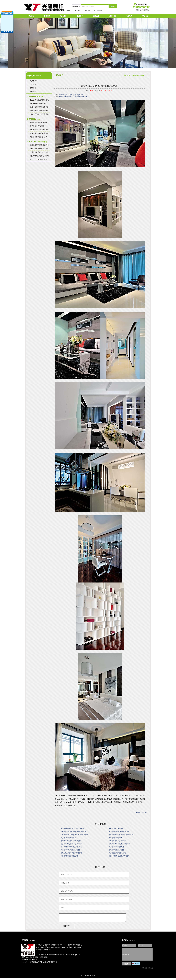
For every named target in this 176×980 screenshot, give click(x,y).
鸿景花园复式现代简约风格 (39, 152)
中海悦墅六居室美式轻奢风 (39, 100)
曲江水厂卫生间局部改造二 (39, 159)
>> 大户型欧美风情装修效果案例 (116, 853)
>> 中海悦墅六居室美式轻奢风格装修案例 (71, 829)
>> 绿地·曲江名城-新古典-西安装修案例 (118, 844)
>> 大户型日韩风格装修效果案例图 (69, 850)
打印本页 (137, 812)
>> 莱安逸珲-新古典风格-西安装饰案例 (70, 844)
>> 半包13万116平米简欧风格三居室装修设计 (120, 835)
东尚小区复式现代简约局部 (39, 149)
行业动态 (129, 16)
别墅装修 (87, 10)
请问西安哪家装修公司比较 (39, 130)
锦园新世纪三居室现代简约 (39, 156)
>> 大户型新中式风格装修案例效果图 (118, 832)
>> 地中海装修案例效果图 (114, 838)
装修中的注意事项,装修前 (38, 122)
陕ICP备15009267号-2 (88, 977)
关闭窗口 (144, 812)
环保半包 (33, 91)
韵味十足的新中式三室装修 (39, 114)
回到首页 (141, 75)
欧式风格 (77, 10)
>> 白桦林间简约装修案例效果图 (68, 856)
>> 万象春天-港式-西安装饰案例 (116, 841)
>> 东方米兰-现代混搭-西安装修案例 (70, 841)
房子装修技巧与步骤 (37, 126)
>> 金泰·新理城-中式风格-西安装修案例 (70, 847)
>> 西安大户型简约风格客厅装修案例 (118, 856)
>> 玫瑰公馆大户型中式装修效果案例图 (70, 853)
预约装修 (63, 16)
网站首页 (31, 16)
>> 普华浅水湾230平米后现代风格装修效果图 (72, 832)
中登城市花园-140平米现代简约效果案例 (71, 95)
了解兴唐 (145, 16)
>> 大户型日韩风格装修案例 (115, 847)
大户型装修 (34, 81)
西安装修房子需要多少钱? (39, 137)
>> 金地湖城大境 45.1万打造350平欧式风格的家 (73, 835)
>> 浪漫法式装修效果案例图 (115, 850)
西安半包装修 (98, 10)
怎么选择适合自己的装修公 (39, 133)
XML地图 (150, 969)
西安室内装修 (66, 10)
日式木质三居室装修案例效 (39, 107)
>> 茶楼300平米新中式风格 (115, 829)
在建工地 (96, 16)
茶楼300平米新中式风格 (38, 103)
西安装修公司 (58, 946)
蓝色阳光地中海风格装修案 (39, 111)
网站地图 (144, 969)
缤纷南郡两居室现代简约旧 (39, 145)
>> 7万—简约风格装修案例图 (67, 838)
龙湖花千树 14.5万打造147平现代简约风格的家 (73, 97)
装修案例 (80, 16)
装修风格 (112, 16)
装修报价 (47, 16)
